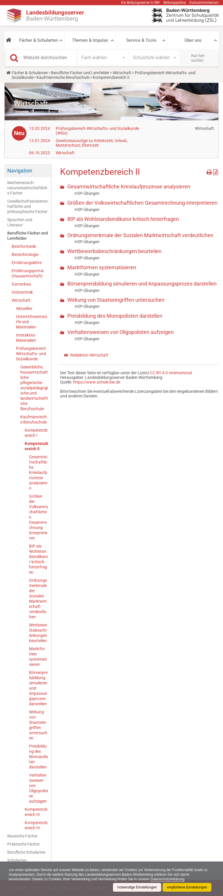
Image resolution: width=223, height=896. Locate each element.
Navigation (19, 171)
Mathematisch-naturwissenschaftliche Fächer (27, 187)
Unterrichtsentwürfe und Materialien (31, 321)
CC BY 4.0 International (171, 372)
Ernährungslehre (27, 262)
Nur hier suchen (198, 58)
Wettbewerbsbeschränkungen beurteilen (38, 633)
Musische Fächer (22, 836)
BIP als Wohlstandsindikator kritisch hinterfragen (38, 559)
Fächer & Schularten (38, 40)
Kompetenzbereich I (36, 433)
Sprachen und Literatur (19, 222)
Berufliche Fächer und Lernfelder (80, 72)
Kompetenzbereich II (36, 446)
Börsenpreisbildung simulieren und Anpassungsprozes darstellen (38, 688)
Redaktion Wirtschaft (89, 355)
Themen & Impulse (90, 40)
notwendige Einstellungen (137, 887)
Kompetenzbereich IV (36, 825)
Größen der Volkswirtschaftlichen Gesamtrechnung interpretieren (38, 517)
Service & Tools (141, 40)
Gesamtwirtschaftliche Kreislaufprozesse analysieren (38, 472)
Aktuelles (24, 308)
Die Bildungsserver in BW (140, 3)
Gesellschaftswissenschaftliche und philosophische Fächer (27, 206)
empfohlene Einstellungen (187, 887)
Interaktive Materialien (26, 338)
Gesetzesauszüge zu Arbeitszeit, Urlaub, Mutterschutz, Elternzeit (91, 143)
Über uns (193, 40)
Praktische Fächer (23, 844)
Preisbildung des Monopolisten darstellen (38, 756)
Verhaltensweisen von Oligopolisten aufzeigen (38, 788)
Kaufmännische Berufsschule (63, 77)
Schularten (17, 860)
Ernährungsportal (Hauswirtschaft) (28, 273)
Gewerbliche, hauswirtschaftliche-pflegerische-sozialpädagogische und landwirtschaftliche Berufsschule (34, 388)
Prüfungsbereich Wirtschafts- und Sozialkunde (31, 353)
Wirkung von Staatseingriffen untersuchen (38, 725)
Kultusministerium (204, 3)
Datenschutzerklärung (168, 879)
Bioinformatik (24, 246)
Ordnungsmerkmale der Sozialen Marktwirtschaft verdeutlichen (38, 598)
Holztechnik (22, 292)
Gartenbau (21, 284)
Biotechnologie (25, 254)
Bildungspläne (174, 3)
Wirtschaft (122, 72)
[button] (8, 40)
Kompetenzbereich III (36, 812)
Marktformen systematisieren (38, 656)
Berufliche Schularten (26, 852)
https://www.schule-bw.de (96, 382)
